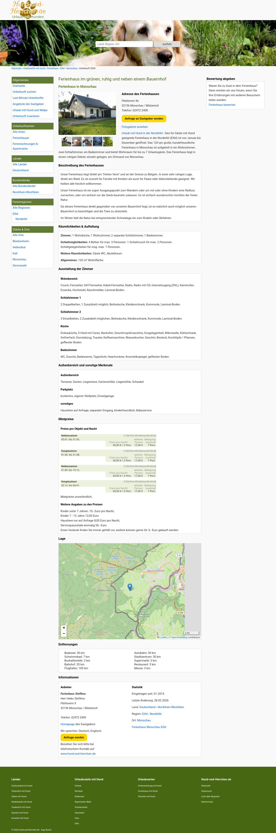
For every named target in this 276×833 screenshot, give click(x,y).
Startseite (19, 86)
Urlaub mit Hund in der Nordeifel (142, 133)
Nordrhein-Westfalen (26, 192)
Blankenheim (21, 241)
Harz (77, 818)
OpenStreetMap (179, 637)
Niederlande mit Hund (22, 802)
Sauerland (79, 813)
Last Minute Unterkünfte (28, 98)
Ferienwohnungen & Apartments (25, 146)
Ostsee (78, 786)
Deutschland (21, 170)
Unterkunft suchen (24, 91)
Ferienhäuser (21, 138)
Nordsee (79, 791)
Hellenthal (19, 247)
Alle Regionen (21, 207)
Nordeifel (21, 219)
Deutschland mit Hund (22, 786)
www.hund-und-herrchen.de (78, 753)
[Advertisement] (235, 169)
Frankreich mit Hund (21, 807)
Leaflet (162, 637)
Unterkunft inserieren (26, 116)
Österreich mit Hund (21, 791)
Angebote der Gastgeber (28, 104)
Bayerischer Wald (83, 802)
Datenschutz (207, 802)
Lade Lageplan (129, 591)
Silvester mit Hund (146, 796)
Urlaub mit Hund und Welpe (30, 110)
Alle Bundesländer (24, 186)
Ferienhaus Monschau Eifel (149, 727)
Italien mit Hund (19, 796)
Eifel (15, 214)
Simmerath (20, 265)
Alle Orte (18, 235)
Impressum (206, 791)
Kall (15, 253)
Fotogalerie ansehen (135, 127)
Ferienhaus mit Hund (147, 791)
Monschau (19, 259)
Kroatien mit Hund (20, 818)
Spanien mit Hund (20, 813)
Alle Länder (20, 164)
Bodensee (79, 796)
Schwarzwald (81, 807)
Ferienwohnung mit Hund (150, 786)
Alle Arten (19, 132)
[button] (129, 587)
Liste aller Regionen (210, 796)
